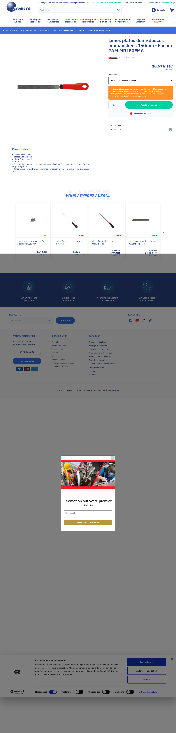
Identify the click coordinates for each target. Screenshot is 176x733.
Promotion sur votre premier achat (88, 376)
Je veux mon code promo (88, 396)
